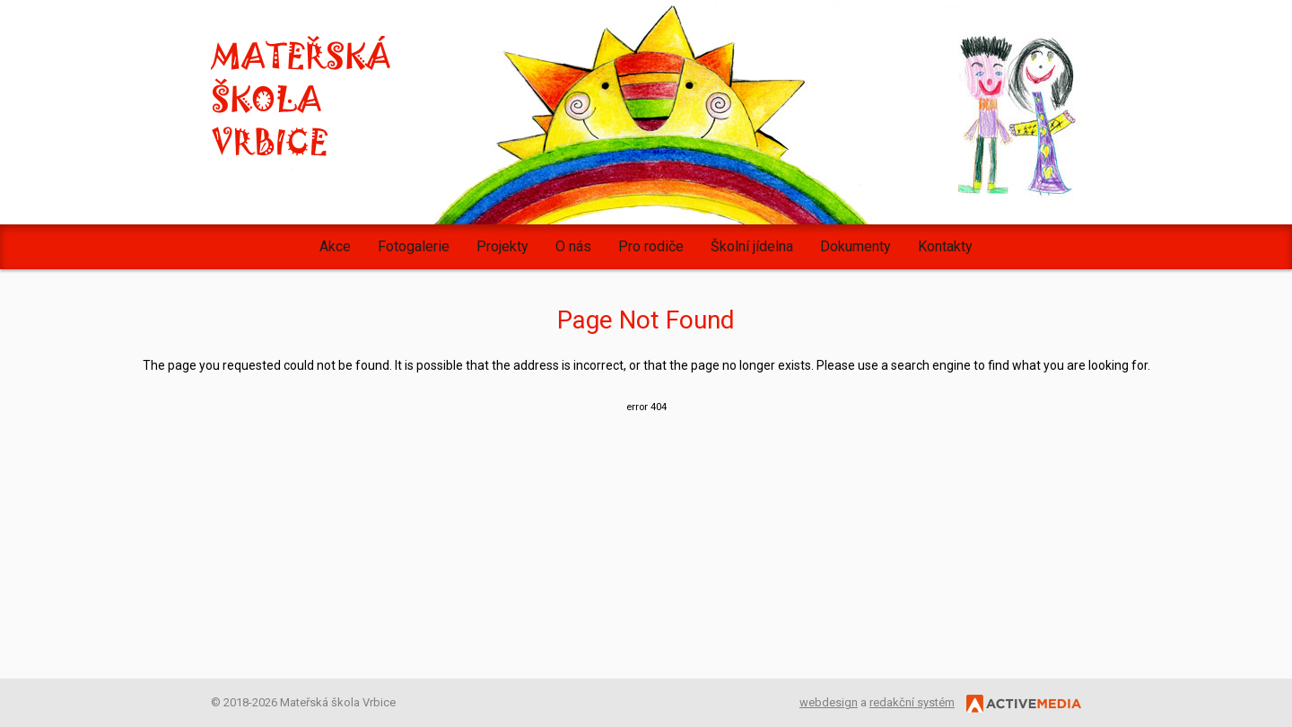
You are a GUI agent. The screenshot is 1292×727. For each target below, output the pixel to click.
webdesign (828, 702)
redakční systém (912, 702)
